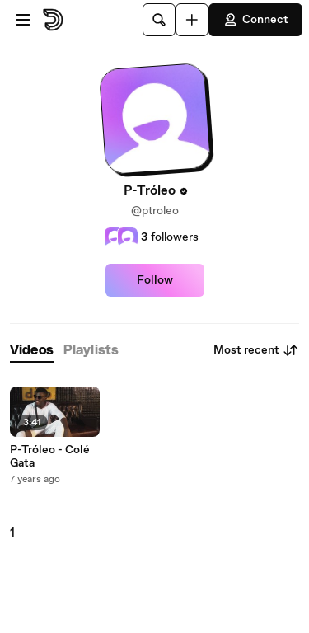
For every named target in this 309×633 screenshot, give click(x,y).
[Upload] (192, 19)
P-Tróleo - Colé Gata (50, 456)
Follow (155, 280)
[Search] (159, 19)
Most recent (256, 350)
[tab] (32, 350)
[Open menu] (23, 19)
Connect (255, 20)
